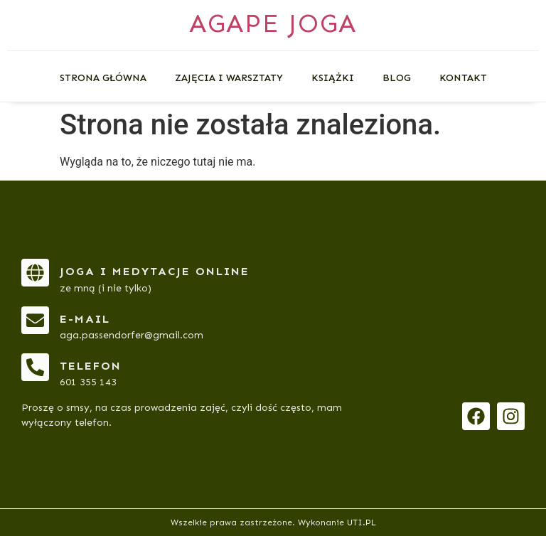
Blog (396, 78)
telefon (91, 365)
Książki (332, 78)
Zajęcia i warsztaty (229, 78)
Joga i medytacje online (155, 271)
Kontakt (463, 78)
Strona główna (103, 78)
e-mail (85, 319)
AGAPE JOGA (273, 23)
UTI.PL (361, 522)
